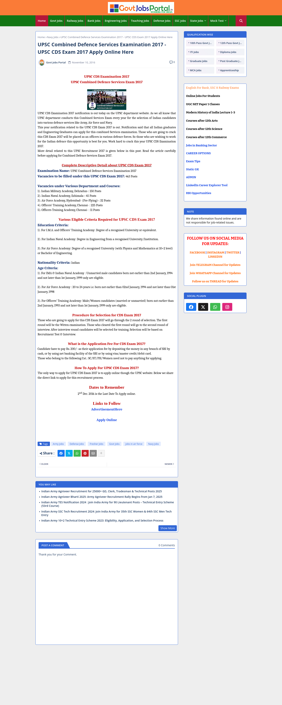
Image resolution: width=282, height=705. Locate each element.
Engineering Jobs (116, 21)
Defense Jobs (161, 21)
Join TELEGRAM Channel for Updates (215, 265)
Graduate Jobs (198, 61)
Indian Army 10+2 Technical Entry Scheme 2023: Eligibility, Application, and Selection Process (102, 520)
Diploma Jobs (228, 52)
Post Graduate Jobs (232, 61)
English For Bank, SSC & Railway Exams (212, 87)
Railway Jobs (75, 21)
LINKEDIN (215, 256)
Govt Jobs (56, 21)
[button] (241, 20)
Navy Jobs (53, 37)
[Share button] (101, 453)
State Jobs (196, 21)
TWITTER (232, 252)
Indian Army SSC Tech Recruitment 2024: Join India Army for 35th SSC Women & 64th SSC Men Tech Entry (106, 513)
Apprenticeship (229, 70)
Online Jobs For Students (203, 96)
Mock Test (217, 21)
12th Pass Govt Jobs (232, 43)
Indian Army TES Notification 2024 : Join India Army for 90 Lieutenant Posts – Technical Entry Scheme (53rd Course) (107, 504)
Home (42, 21)
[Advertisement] (141, 676)
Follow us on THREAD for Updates (215, 281)
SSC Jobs (180, 21)
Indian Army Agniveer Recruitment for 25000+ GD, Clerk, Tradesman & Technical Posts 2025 (101, 491)
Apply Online (107, 420)
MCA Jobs (195, 70)
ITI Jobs (194, 52)
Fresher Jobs (96, 444)
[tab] (41, 20)
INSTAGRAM (215, 252)
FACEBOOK (197, 252)
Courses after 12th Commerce (206, 137)
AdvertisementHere (106, 409)
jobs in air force (133, 444)
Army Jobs (58, 444)
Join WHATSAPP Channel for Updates (215, 273)
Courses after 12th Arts (202, 120)
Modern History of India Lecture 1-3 (210, 112)
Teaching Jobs (140, 21)
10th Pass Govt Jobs (202, 43)
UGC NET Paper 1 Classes (203, 104)
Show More (167, 528)
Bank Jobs (94, 21)
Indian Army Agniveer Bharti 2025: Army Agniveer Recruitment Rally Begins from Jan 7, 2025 (101, 497)
